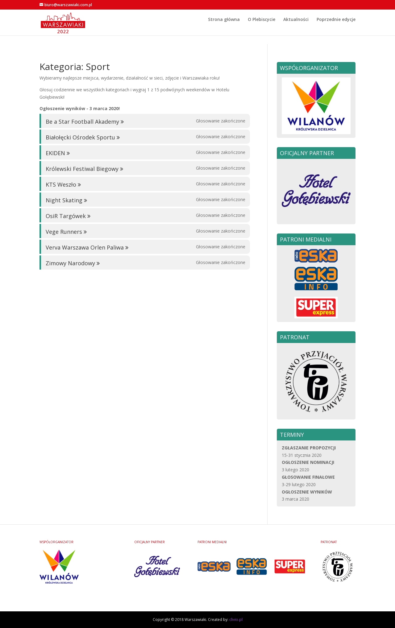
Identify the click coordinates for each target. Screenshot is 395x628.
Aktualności (296, 28)
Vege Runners (64, 231)
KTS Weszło (61, 184)
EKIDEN (55, 153)
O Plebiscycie (261, 28)
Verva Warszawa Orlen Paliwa (85, 247)
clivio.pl (236, 619)
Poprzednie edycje (336, 28)
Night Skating (64, 200)
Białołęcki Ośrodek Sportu (80, 137)
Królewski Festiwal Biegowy (82, 168)
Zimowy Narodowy (70, 263)
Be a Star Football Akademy (82, 121)
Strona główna (224, 28)
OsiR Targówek (66, 216)
